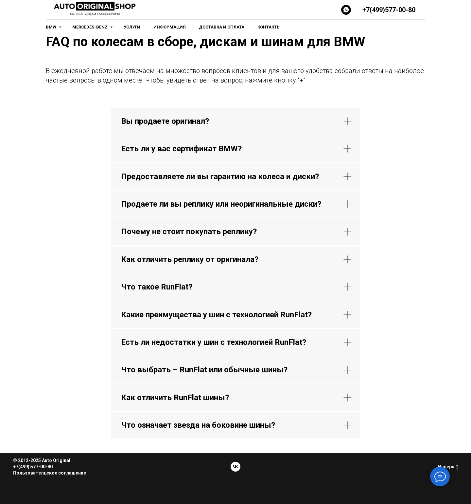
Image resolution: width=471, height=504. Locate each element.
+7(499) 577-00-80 (33, 466)
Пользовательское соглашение (49, 473)
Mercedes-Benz (90, 27)
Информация (169, 27)
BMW (51, 27)
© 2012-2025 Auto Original (41, 460)
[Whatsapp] (346, 10)
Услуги (132, 27)
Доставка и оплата (221, 27)
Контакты (269, 27)
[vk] (235, 467)
